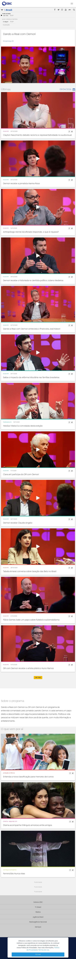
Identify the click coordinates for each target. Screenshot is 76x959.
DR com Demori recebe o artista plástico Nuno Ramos (28, 668)
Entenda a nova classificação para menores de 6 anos (28, 777)
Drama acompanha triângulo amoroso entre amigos (27, 825)
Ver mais (38, 677)
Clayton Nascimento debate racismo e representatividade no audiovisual (37, 135)
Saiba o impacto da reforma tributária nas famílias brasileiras (31, 377)
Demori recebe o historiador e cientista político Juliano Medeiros (33, 280)
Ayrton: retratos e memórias (9, 19)
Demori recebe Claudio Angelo (17, 523)
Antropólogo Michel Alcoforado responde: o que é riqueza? (31, 232)
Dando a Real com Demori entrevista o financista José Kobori (31, 329)
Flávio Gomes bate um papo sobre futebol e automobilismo (31, 620)
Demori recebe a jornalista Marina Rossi (21, 184)
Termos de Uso (43, 950)
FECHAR (38, 954)
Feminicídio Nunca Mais (14, 874)
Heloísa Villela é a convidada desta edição (23, 426)
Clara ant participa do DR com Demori (21, 474)
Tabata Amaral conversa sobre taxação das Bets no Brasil (29, 571)
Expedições (6, 24)
